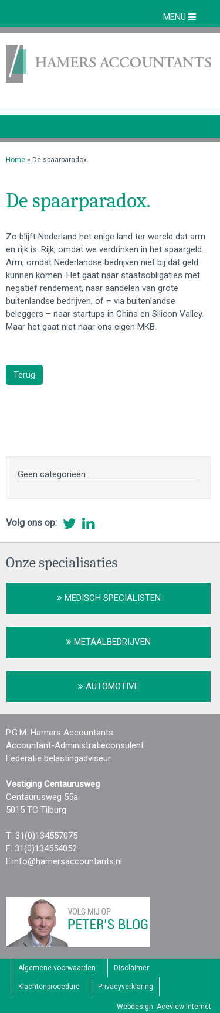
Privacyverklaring (125, 987)
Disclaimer (131, 968)
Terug (24, 374)
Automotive (108, 686)
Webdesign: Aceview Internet (164, 1006)
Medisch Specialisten (109, 598)
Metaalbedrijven (108, 641)
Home (15, 160)
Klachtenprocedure (49, 987)
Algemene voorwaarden (57, 968)
